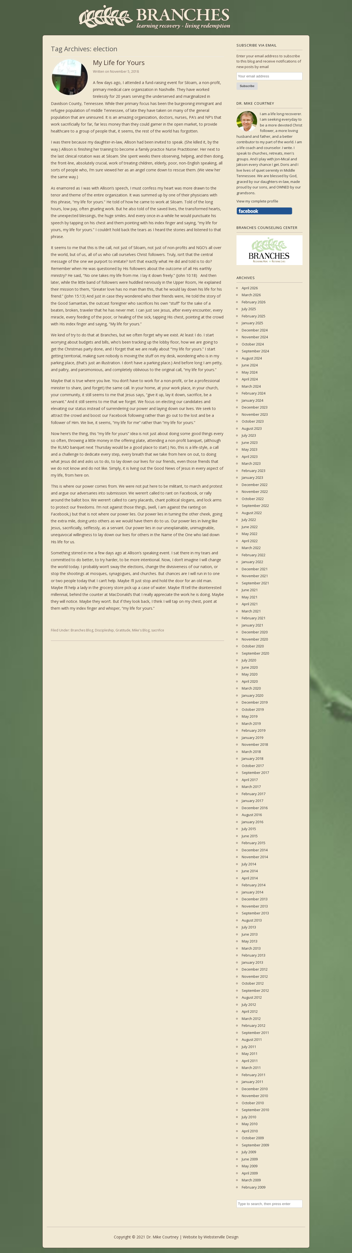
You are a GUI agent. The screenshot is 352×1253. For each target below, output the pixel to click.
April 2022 (250, 540)
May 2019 (249, 716)
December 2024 (255, 330)
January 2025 (252, 322)
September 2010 (255, 1109)
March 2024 (251, 386)
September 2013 (255, 913)
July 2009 (249, 1151)
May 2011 (249, 1053)
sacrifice (157, 630)
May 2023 (249, 449)
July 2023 (249, 435)
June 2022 (250, 526)
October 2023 (253, 421)
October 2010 (253, 1102)
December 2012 (255, 969)
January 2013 (252, 962)
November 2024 (255, 336)
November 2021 (255, 575)
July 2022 (249, 519)
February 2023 (253, 470)
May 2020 (249, 674)
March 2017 (251, 786)
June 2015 (250, 835)
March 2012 (251, 1018)
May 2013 (249, 941)
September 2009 (255, 1145)
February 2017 (253, 793)
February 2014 (253, 884)
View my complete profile (257, 201)
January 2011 (252, 1081)
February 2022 (253, 554)
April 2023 (250, 456)
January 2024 (252, 400)
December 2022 (255, 484)
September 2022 (255, 505)
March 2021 (251, 611)
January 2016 (252, 821)
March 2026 (251, 294)
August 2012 (252, 997)
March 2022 (251, 547)
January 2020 (252, 695)
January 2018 (252, 758)
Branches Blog (82, 630)
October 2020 (253, 646)
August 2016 (252, 814)
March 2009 (251, 1180)
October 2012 (253, 983)
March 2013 (251, 948)
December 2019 (255, 702)
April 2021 (250, 603)
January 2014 (252, 892)
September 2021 (255, 582)
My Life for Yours (119, 62)
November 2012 (255, 976)
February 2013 (253, 955)
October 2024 (253, 344)
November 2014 (255, 856)
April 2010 (250, 1130)
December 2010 (255, 1088)
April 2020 (250, 681)
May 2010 (249, 1123)
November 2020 (255, 639)
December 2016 (255, 807)
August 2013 (252, 920)
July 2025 (249, 308)
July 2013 (249, 927)
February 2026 (253, 301)
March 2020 (251, 688)
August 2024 (252, 358)
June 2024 (250, 365)
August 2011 (252, 1039)
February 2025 (253, 316)
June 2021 (250, 589)
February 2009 (253, 1187)
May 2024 (249, 372)
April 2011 (250, 1060)
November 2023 (255, 414)
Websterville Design (221, 1237)
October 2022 (253, 498)
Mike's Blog (141, 630)
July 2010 (249, 1116)
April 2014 (250, 878)
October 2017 (253, 765)
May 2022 (249, 533)
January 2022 (252, 561)
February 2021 (253, 617)
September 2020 (255, 653)
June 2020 (250, 667)
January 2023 (252, 477)
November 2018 (255, 744)
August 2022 (252, 512)
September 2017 (255, 772)
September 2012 (255, 990)
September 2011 (255, 1032)
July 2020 (249, 660)
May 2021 (249, 597)
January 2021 (252, 625)
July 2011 (249, 1046)
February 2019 (253, 730)
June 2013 (250, 934)
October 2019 (253, 709)
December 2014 (255, 849)
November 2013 (255, 906)
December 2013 (255, 898)
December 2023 (255, 407)
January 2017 (252, 800)
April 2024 (250, 379)
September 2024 (255, 351)
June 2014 (250, 870)
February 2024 (253, 393)
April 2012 (250, 1011)
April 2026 (250, 287)
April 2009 (250, 1173)
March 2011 (251, 1067)
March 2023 (251, 463)
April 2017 (250, 779)
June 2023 (250, 442)
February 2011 (253, 1074)
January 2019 (252, 737)
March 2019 (251, 723)
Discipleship (104, 630)
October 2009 (253, 1137)
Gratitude (123, 630)
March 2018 (251, 751)
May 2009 (249, 1165)
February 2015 (253, 842)
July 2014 (249, 864)
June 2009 (250, 1159)
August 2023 (252, 428)
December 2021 (255, 568)
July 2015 (249, 828)
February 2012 (253, 1025)
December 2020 (255, 632)
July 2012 (249, 1004)
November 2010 (255, 1095)
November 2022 (255, 491)
